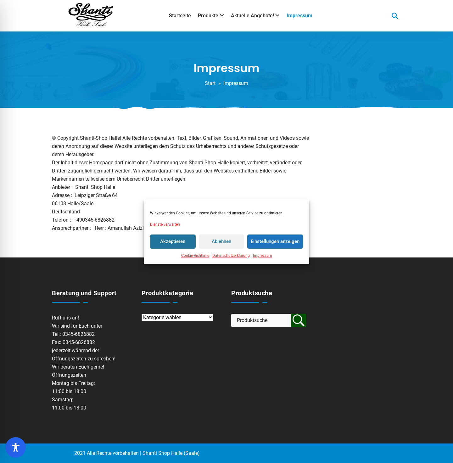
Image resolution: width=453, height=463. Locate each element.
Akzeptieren (172, 241)
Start (210, 83)
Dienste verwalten (165, 224)
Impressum (262, 255)
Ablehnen (221, 241)
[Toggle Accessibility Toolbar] (15, 447)
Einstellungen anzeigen (275, 241)
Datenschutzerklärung (231, 255)
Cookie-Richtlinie (195, 255)
